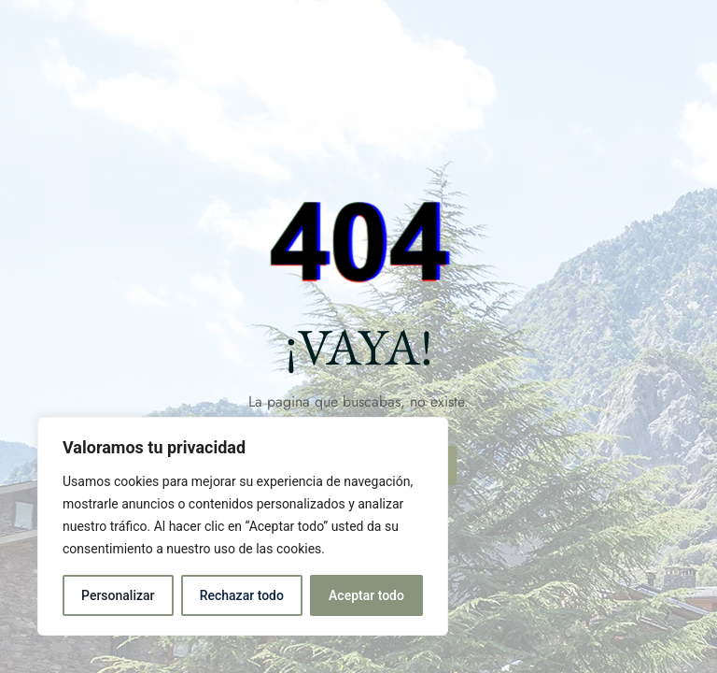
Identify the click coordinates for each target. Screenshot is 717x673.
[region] (242, 526)
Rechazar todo (242, 595)
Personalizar (117, 595)
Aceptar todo (366, 595)
